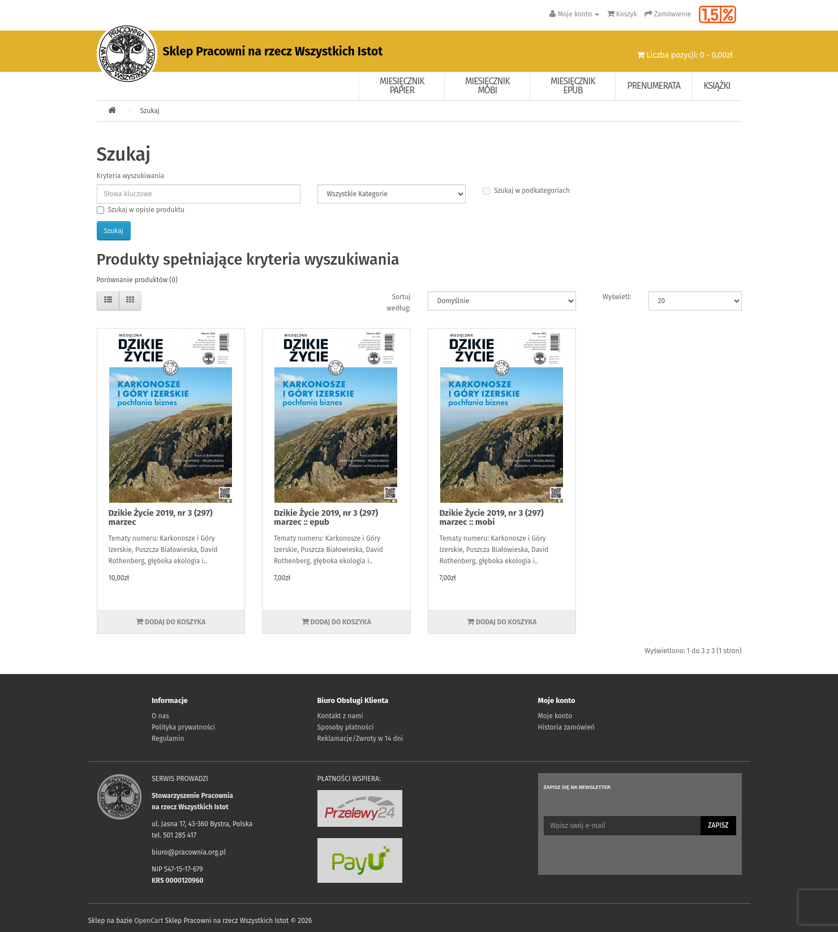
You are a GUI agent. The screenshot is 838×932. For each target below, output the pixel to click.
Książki (716, 85)
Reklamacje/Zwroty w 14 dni (360, 739)
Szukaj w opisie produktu (140, 210)
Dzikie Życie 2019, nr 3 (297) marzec (161, 518)
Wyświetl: (617, 297)
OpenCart (148, 921)
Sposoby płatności (345, 727)
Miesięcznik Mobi (487, 86)
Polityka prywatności (183, 727)
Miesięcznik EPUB (573, 86)
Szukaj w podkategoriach (526, 191)
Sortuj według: (398, 302)
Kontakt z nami (340, 716)
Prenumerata (653, 85)
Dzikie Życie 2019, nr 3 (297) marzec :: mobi (492, 518)
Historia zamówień (566, 727)
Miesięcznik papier (402, 86)
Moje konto (555, 716)
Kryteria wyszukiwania (131, 176)
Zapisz (718, 825)
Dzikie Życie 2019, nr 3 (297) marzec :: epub (326, 518)
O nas (160, 716)
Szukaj (150, 111)
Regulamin (168, 739)
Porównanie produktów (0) (137, 280)
